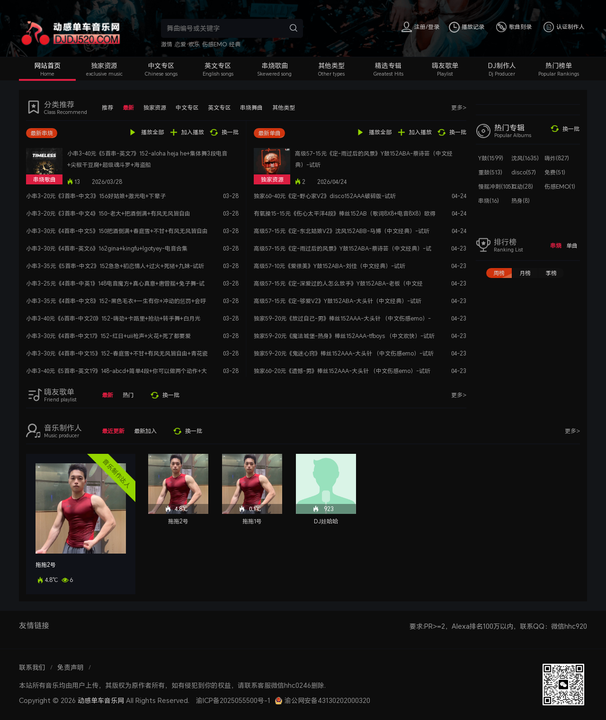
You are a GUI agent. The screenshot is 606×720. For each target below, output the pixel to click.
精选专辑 (388, 65)
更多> (458, 107)
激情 (166, 44)
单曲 (572, 245)
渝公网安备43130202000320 (327, 700)
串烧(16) (488, 200)
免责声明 (70, 667)
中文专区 (161, 65)
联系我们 (32, 667)
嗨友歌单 (445, 65)
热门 (128, 395)
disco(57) (523, 172)
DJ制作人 (502, 65)
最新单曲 (269, 133)
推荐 (107, 107)
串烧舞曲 (251, 107)
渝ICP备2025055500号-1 (233, 700)
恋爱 (180, 44)
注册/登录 (426, 26)
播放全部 (152, 132)
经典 (235, 44)
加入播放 (192, 132)
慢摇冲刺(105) (495, 186)
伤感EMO (214, 44)
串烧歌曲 (274, 65)
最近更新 (113, 430)
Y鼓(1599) (490, 158)
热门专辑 (509, 127)
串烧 (555, 245)
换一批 (230, 132)
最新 (128, 107)
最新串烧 (41, 133)
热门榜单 (558, 65)
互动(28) (522, 186)
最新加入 (145, 430)
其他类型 (331, 65)
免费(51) (554, 172)
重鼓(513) (490, 172)
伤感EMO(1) (559, 186)
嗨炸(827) (556, 158)
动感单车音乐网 (101, 700)
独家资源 (104, 65)
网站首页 (47, 65)
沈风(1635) (525, 158)
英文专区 (218, 65)
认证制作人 (570, 26)
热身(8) (520, 200)
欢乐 (194, 44)
